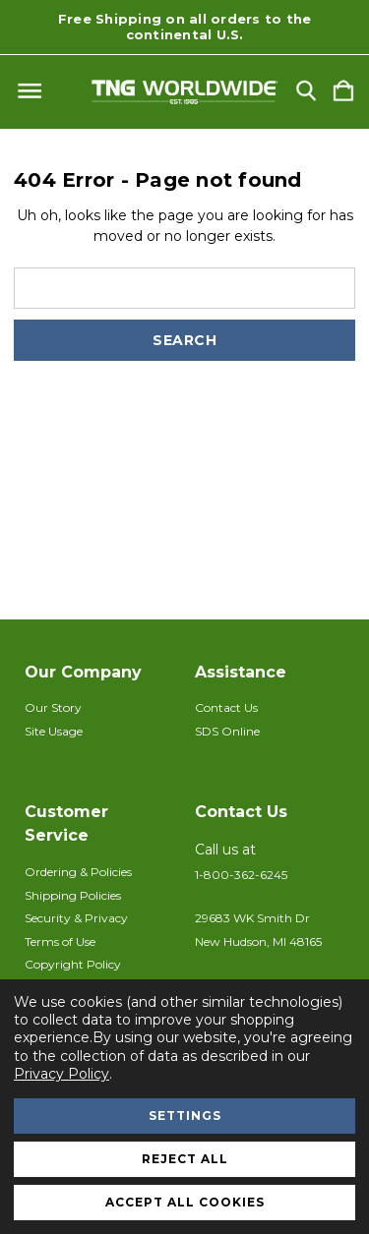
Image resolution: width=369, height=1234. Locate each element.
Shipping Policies (73, 895)
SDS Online (227, 731)
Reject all (185, 1158)
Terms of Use (60, 941)
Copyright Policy (73, 964)
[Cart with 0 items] (343, 92)
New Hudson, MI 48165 (258, 941)
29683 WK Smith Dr (252, 918)
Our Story (53, 707)
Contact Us (226, 707)
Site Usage (54, 731)
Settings (185, 1115)
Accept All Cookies (185, 1202)
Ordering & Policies (78, 871)
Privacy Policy (61, 1074)
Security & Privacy (76, 918)
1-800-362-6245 (241, 874)
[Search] (306, 92)
